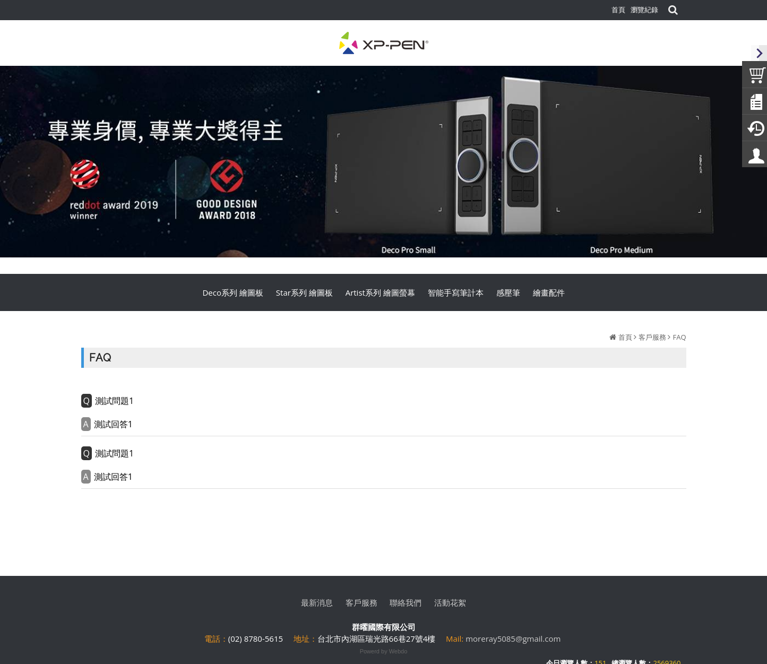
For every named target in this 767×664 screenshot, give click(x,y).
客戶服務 (652, 337)
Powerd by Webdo (384, 651)
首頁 (625, 337)
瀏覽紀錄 (644, 9)
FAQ (679, 337)
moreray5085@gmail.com (513, 638)
